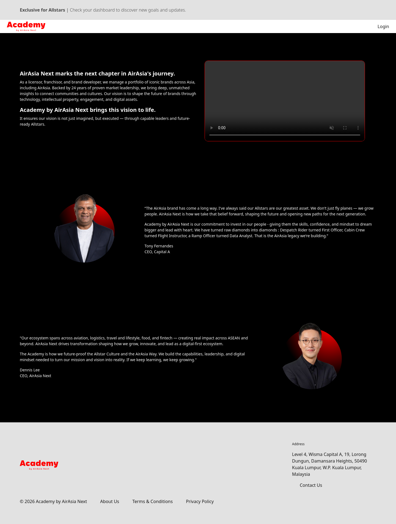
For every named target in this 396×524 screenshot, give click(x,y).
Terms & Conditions (152, 501)
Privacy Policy (200, 501)
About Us (109, 501)
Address (298, 444)
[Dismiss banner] (373, 10)
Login (379, 26)
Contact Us (311, 485)
